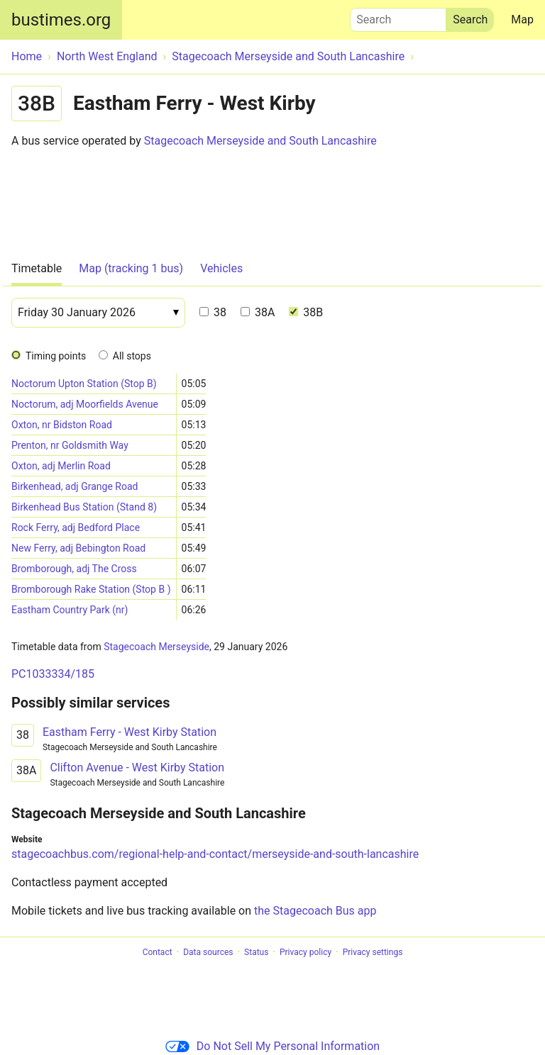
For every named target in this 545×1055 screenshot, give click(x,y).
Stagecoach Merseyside (156, 646)
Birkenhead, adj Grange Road (74, 486)
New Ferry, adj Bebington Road (78, 548)
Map (522, 19)
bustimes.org (61, 20)
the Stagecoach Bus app (315, 910)
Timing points (56, 356)
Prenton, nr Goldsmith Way (69, 445)
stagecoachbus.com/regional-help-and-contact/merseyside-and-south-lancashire (215, 854)
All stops (132, 356)
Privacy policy (305, 952)
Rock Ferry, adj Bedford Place (75, 527)
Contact (157, 952)
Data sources (208, 952)
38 (212, 312)
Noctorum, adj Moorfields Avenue (84, 404)
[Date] (98, 313)
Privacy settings (373, 952)
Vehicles (221, 268)
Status (256, 952)
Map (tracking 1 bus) (131, 268)
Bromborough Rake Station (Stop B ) (91, 589)
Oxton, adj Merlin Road (61, 465)
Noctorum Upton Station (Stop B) (84, 383)
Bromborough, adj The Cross (74, 568)
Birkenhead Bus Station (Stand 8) (84, 507)
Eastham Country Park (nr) (69, 609)
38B (306, 312)
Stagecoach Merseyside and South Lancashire (260, 140)
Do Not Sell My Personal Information (272, 1046)
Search (398, 16)
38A (258, 312)
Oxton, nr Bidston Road (61, 424)
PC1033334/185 (52, 674)
